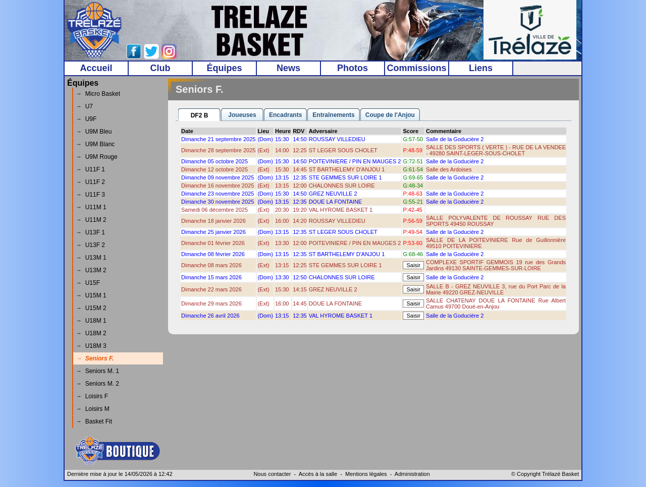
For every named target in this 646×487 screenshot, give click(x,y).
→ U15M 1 (91, 295)
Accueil (96, 68)
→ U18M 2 (91, 333)
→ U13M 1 (91, 257)
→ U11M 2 (91, 219)
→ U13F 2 (90, 245)
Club (160, 68)
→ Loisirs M (93, 408)
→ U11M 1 (91, 207)
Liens (481, 68)
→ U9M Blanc (95, 144)
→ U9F (86, 119)
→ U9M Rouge (97, 156)
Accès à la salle (318, 474)
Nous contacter (272, 474)
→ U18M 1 (91, 320)
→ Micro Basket (98, 93)
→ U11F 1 (90, 169)
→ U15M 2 (91, 308)
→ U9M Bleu (94, 131)
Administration (412, 474)
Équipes (224, 68)
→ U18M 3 (91, 345)
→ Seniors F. (95, 358)
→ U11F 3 (90, 194)
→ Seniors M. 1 (97, 371)
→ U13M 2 (91, 270)
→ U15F (88, 282)
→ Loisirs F (92, 396)
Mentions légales (366, 474)
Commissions (416, 68)
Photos (352, 68)
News (288, 68)
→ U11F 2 (90, 182)
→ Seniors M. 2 (97, 383)
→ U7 (84, 106)
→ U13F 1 (90, 232)
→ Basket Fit (94, 421)
